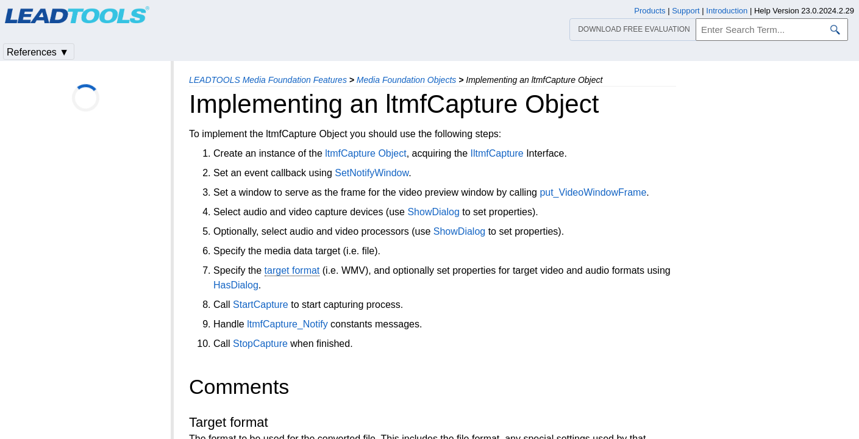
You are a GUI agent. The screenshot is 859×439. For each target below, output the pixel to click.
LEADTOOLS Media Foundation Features (268, 80)
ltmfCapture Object (365, 153)
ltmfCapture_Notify (287, 324)
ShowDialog (433, 212)
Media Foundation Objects (406, 80)
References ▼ (38, 52)
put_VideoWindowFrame (593, 192)
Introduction (726, 10)
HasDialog (235, 285)
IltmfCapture (497, 153)
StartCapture (260, 304)
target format (292, 270)
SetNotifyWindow (371, 173)
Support (686, 10)
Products (649, 10)
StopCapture (260, 343)
